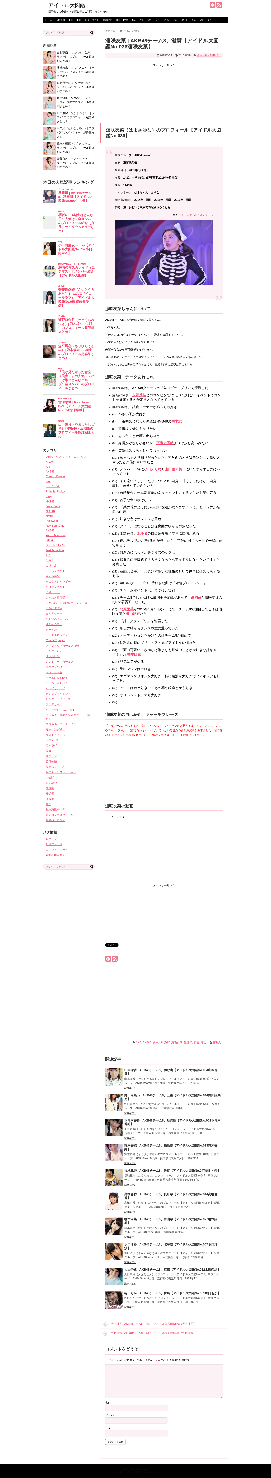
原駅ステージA (55, 766)
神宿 (48, 804)
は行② (184, 20)
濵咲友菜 (176, 1042)
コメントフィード (57, 849)
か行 (142, 20)
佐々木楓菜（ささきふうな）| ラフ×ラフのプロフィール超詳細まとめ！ (75, 147)
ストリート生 (54, 672)
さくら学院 (53, 576)
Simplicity (145, 1469)
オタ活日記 (53, 656)
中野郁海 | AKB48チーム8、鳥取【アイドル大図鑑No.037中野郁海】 (149, 1333)
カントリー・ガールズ (59, 661)
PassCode (52, 520)
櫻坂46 (50, 793)
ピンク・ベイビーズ (58, 699)
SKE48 (50, 530)
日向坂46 (51, 782)
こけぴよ (51, 565)
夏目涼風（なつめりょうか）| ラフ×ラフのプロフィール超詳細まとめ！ (75, 102)
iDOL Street (121, 20)
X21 (48, 555)
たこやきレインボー (58, 581)
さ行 (150, 20)
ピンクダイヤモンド (58, 693)
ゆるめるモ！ (54, 624)
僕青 (48, 750)
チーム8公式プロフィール (197, 214)
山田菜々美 (173, 469)
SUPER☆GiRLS (56, 545)
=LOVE (50, 461)
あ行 (134, 20)
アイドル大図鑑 (66, 5)
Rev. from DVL (55, 525)
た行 (158, 20)
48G (71, 20)
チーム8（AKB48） (209, 55)
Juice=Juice (53, 506)
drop (48, 481)
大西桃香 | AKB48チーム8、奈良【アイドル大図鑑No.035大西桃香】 (149, 1324)
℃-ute (49, 560)
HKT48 (50, 501)
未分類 (50, 788)
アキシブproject (55, 640)
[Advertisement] (164, 92)
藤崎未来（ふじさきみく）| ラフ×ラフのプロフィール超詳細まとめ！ (75, 71)
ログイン (51, 838)
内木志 (176, 421)
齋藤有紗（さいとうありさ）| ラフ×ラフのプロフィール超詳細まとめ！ (75, 162)
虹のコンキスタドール (59, 814)
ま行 (193, 20)
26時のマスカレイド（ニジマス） (67, 456)
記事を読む (130, 1088)
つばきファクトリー (58, 586)
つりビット (53, 592)
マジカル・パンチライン (61, 724)
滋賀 (167, 1042)
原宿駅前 (107, 20)
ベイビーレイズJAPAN (60, 709)
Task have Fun (55, 550)
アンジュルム (54, 651)
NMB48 (50, 516)
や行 (202, 20)
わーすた (51, 629)
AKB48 (147, 1042)
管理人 (217, 1042)
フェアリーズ (54, 704)
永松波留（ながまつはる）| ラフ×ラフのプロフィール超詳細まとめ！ (75, 117)
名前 (108, 1402)
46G (79, 20)
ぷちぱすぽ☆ (54, 608)
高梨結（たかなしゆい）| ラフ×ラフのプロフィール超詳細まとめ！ (75, 132)
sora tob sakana (56, 535)
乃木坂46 (51, 745)
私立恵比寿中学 (55, 809)
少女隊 (50, 777)
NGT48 (50, 511)
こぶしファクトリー (58, 570)
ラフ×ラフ (52, 740)
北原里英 (127, 609)
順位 (203, 1042)
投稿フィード (54, 844)
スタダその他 (54, 667)
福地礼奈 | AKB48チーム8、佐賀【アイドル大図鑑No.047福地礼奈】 (172, 1170)
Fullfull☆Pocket (55, 491)
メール (109, 1415)
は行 (174, 20)
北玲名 (142, 533)
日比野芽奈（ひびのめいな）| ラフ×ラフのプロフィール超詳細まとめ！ (75, 87)
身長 (196, 1042)
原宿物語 (51, 761)
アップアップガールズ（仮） (64, 645)
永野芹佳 (139, 395)
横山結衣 (133, 614)
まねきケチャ (54, 613)
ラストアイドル (55, 734)
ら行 (210, 20)
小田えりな (152, 469)
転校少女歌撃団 (55, 820)
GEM (49, 496)
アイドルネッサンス (58, 635)
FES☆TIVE (53, 486)
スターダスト (92, 20)
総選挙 (188, 1042)
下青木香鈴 (165, 443)
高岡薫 (196, 597)
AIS (48, 466)
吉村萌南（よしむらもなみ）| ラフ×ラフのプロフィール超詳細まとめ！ (75, 56)
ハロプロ (60, 20)
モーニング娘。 (55, 729)
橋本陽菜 (134, 654)
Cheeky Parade (55, 476)
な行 (166, 20)
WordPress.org (55, 854)
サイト (109, 1428)
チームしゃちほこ (57, 683)
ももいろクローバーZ (59, 618)
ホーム (48, 20)
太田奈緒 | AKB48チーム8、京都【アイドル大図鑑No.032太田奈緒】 (172, 1269)
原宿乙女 (51, 756)
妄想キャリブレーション (61, 772)
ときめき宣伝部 (55, 597)
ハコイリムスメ (55, 688)
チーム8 (158, 1042)
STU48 (50, 540)
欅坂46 (50, 798)
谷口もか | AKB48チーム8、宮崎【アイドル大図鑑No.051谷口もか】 (172, 1293)
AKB (138, 1042)
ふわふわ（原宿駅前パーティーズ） (68, 602)
